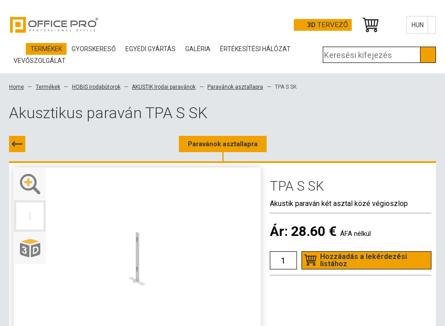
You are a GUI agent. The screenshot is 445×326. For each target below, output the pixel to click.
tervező (327, 25)
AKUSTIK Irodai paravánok (164, 87)
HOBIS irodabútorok (96, 87)
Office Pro (54, 25)
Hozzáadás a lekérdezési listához (363, 260)
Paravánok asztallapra (235, 87)
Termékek (48, 87)
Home (16, 87)
